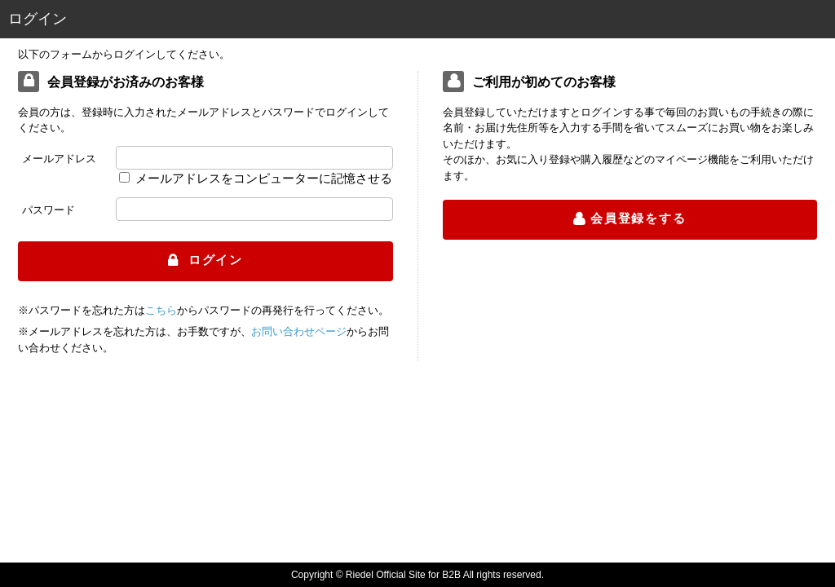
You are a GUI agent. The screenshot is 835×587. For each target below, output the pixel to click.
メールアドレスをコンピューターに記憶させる (263, 178)
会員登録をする (638, 218)
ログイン (213, 260)
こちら (161, 310)
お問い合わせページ (299, 331)
